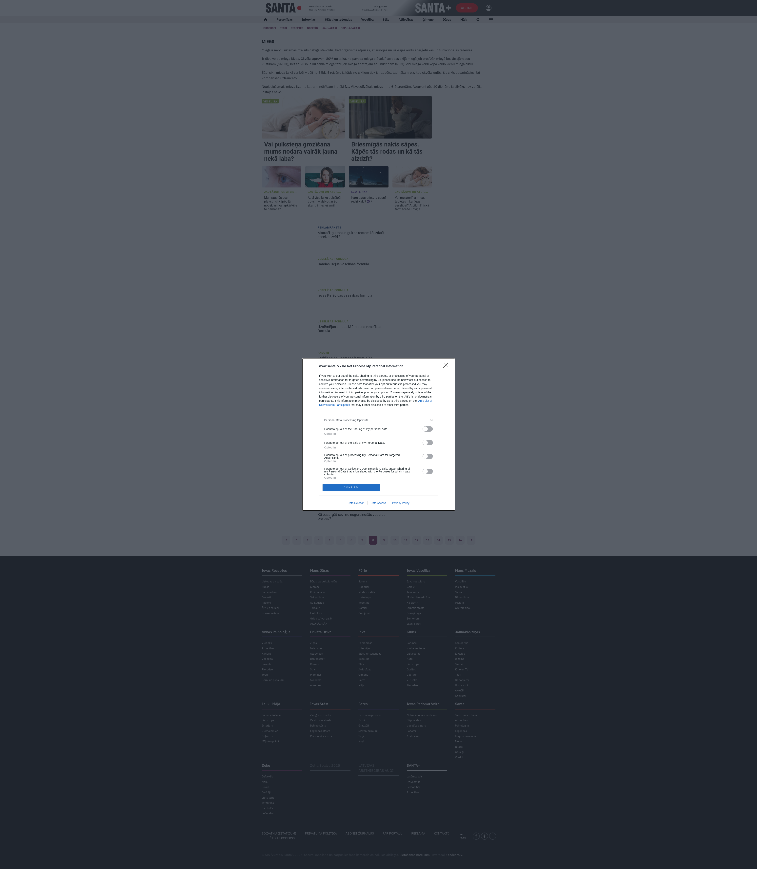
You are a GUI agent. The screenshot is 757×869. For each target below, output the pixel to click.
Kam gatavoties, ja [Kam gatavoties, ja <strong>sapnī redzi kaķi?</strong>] (368, 199)
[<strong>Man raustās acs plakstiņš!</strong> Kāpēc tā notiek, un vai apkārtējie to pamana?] (281, 176)
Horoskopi (269, 28)
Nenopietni (462, 680)
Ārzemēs (315, 685)
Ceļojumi (364, 613)
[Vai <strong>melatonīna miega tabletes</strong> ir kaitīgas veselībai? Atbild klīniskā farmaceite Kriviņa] (412, 176)
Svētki (459, 664)
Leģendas (461, 731)
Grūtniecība (462, 608)
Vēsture (412, 674)
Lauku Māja (271, 704)
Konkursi (460, 696)
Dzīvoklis (267, 776)
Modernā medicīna (418, 597)
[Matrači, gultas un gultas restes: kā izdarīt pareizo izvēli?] (288, 236)
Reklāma (418, 833)
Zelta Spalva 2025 (325, 765)
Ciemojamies (270, 731)
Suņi (361, 736)
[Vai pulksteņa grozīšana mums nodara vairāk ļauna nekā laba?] (303, 117)
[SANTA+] (433, 8)
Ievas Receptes (274, 570)
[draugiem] (484, 836)
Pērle (362, 570)
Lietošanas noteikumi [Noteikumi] (415, 855)
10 (394, 540)
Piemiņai (315, 674)
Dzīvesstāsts (318, 725)
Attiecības (406, 19)
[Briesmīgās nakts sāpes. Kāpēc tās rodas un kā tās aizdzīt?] (390, 117)
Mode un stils (366, 592)
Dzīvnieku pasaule (369, 715)
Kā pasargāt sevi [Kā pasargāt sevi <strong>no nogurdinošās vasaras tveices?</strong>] (351, 517)
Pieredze (267, 669)
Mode (458, 741)
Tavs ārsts (413, 592)
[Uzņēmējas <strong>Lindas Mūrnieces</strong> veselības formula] (288, 330)
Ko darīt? (412, 602)
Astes (363, 704)
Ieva (362, 632)
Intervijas (309, 19)
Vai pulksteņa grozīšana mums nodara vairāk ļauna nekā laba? (300, 151)
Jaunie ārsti (414, 623)
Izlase (459, 747)
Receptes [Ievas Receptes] (297, 28)
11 (405, 540)
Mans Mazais (465, 570)
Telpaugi (315, 608)
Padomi (323, 352)
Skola (458, 592)
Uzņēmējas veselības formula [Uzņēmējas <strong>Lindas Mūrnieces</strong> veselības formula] (349, 329)
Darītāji (266, 792)
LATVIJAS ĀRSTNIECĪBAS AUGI (375, 768)
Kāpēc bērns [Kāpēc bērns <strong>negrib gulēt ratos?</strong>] (343, 389)
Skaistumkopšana (466, 715)
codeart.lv (455, 855)
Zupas (265, 587)
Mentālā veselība (332, 415)
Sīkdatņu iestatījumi (279, 833)
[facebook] (476, 836)
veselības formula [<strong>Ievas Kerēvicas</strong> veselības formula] (345, 295)
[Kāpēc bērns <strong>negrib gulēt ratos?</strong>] (288, 393)
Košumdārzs (318, 592)
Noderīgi (363, 587)
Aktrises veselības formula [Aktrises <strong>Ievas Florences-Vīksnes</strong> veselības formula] (352, 454)
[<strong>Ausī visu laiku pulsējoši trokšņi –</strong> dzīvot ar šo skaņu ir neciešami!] (325, 176)
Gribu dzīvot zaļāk (321, 618)
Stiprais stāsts (415, 608)
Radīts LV (267, 808)
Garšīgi (362, 608)
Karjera (266, 653)
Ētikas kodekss (282, 838)
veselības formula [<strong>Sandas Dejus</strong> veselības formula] (344, 264)
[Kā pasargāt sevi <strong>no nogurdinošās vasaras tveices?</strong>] (288, 518)
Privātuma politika (321, 833)
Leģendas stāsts (320, 731)
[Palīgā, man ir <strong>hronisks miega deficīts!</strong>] (288, 424)
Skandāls (315, 680)
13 (427, 540)
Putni (361, 720)
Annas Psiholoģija (276, 632)
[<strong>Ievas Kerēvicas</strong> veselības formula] (288, 299)
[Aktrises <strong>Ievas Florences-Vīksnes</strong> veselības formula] (288, 456)
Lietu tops (316, 613)
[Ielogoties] (486, 8)
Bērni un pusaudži (273, 680)
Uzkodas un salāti (272, 581)
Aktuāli (459, 690)
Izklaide (460, 653)
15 (449, 540)
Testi (283, 28)
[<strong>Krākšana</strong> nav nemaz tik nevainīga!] (288, 362)
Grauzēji (363, 725)
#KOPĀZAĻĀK (318, 623)
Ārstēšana (413, 736)
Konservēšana (270, 613)
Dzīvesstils (413, 653)
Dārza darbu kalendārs (323, 581)
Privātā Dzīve (320, 632)
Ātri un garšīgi (270, 608)
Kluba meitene (416, 648)
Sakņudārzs (317, 597)
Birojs (265, 787)
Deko (266, 765)
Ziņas (313, 643)
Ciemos (315, 587)
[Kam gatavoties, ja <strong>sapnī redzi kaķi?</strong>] (368, 176)
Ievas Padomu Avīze (423, 704)
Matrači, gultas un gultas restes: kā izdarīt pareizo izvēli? (351, 235)
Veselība (367, 19)
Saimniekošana (271, 715)
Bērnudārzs (462, 597)
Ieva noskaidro (416, 581)
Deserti (266, 597)
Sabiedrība (461, 643)
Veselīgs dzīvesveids (335, 478)
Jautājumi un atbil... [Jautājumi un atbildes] (281, 191)
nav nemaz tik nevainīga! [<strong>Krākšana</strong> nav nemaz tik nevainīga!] (346, 358)
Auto (410, 659)
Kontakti (441, 833)
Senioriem (413, 618)
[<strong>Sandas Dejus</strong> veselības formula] (288, 268)
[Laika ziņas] (375, 8)
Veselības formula (333, 258)
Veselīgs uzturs (416, 725)
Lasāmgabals (415, 776)
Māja (463, 19)
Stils (386, 19)
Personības (284, 19)
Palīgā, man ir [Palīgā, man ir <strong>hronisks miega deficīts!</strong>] (348, 421)
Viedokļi (267, 643)
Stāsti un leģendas (338, 19)
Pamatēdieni (269, 592)
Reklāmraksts (329, 227)
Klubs (411, 632)
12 (416, 540)
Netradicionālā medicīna (422, 715)
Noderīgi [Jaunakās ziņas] (313, 28)
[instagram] (492, 836)
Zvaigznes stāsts (320, 715)
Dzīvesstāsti (317, 659)
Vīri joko (412, 680)
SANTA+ (413, 765)
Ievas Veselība (418, 570)
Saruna (362, 581)
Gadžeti (411, 669)
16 (460, 540)
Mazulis (324, 384)
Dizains (459, 659)
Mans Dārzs (319, 570)
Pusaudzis (461, 587)
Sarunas (412, 643)
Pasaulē (266, 664)
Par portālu (393, 833)
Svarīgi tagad (414, 613)
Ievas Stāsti (319, 704)
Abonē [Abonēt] (467, 7)
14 (438, 540)
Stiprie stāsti (415, 720)
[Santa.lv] (283, 8)
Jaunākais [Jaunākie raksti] (330, 28)
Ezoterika (359, 191)
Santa (460, 704)
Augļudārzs (317, 602)
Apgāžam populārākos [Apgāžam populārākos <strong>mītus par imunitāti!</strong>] (352, 483)
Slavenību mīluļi (368, 731)
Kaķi (361, 741)
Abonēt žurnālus (360, 833)
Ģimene (428, 19)
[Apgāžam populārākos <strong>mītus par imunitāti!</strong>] (288, 487)
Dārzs (447, 19)
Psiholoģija (462, 725)
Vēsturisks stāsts (320, 720)
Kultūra (459, 648)
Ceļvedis (267, 736)
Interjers (267, 725)
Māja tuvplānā (270, 741)
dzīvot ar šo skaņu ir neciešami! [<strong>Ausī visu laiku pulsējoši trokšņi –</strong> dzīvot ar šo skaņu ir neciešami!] (324, 201)
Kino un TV (461, 669)
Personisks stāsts (321, 736)
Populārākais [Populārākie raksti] (350, 28)
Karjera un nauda (465, 736)
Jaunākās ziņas (467, 632)
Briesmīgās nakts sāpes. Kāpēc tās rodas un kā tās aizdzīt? (387, 151)
